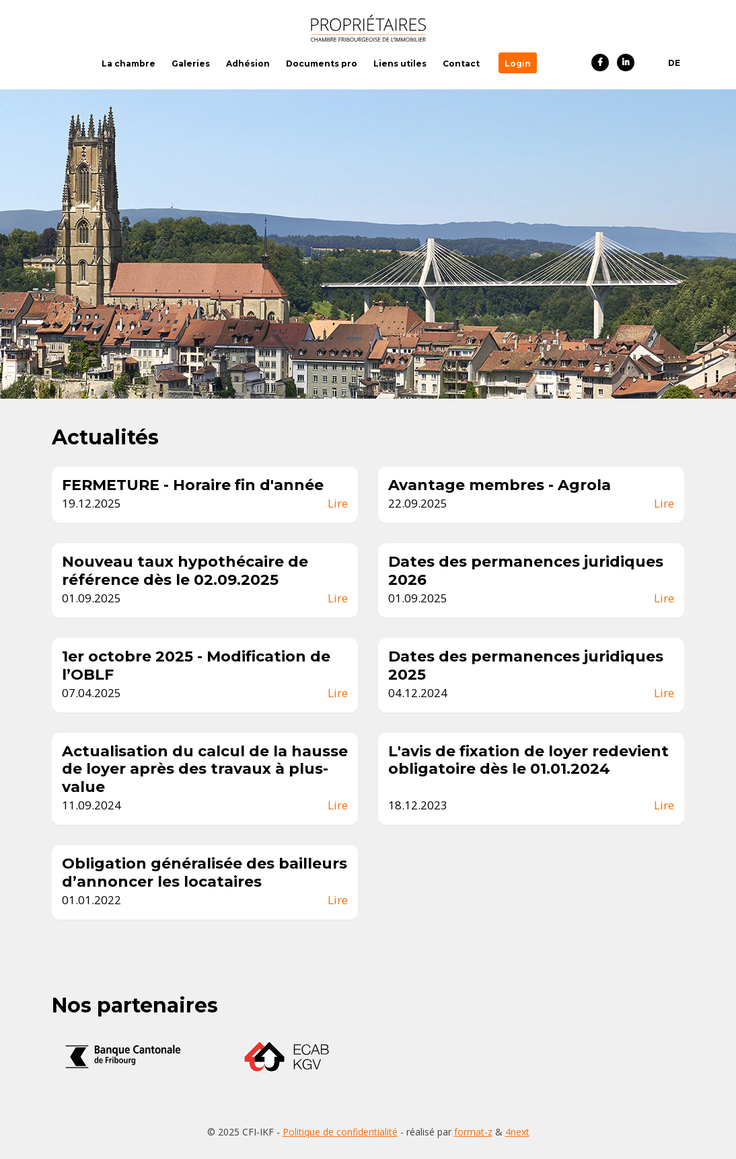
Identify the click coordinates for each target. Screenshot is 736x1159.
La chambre (128, 63)
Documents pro (321, 63)
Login (518, 63)
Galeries (191, 63)
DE (674, 63)
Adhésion (248, 63)
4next (517, 1131)
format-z (473, 1131)
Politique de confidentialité (340, 1131)
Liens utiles (400, 63)
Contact (461, 63)
